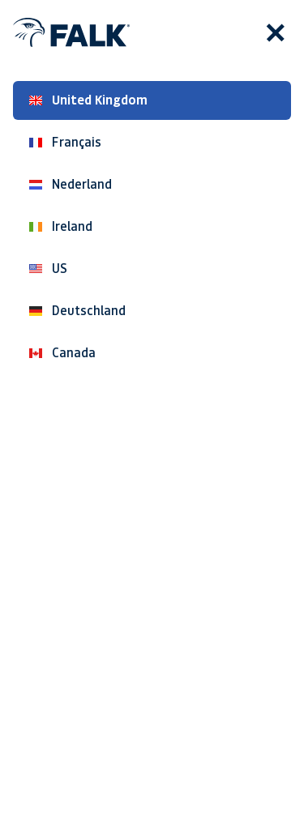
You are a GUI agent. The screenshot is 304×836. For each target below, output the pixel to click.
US (48, 268)
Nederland (70, 184)
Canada (62, 352)
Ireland (60, 226)
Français (65, 142)
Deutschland (77, 310)
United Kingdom (88, 100)
